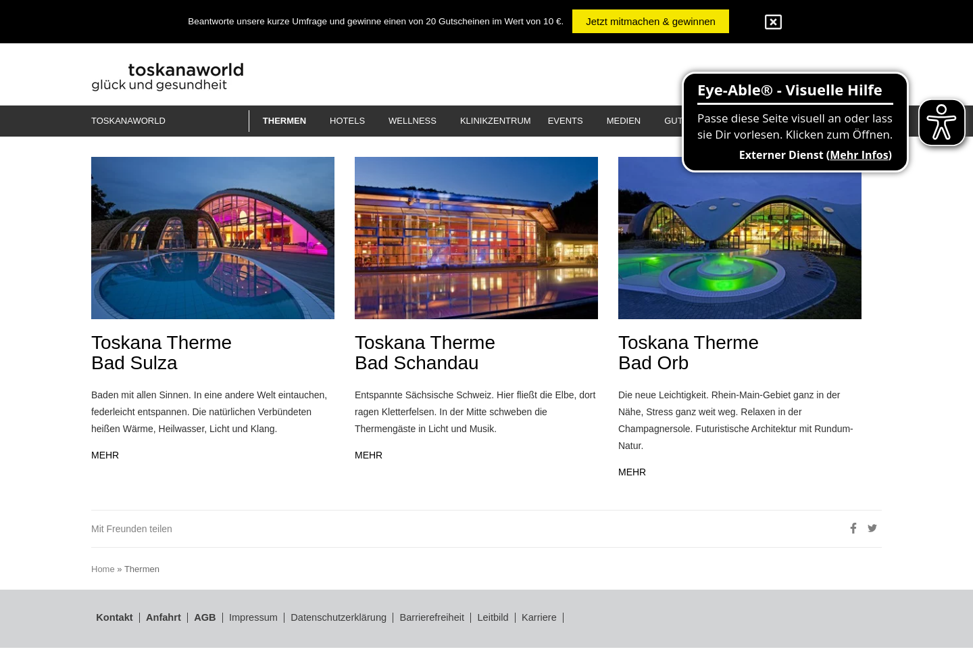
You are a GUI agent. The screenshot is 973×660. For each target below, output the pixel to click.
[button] (290, 121)
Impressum (269, 632)
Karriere (605, 632)
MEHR (105, 472)
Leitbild (552, 632)
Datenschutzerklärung (371, 632)
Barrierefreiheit (481, 632)
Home (105, 583)
